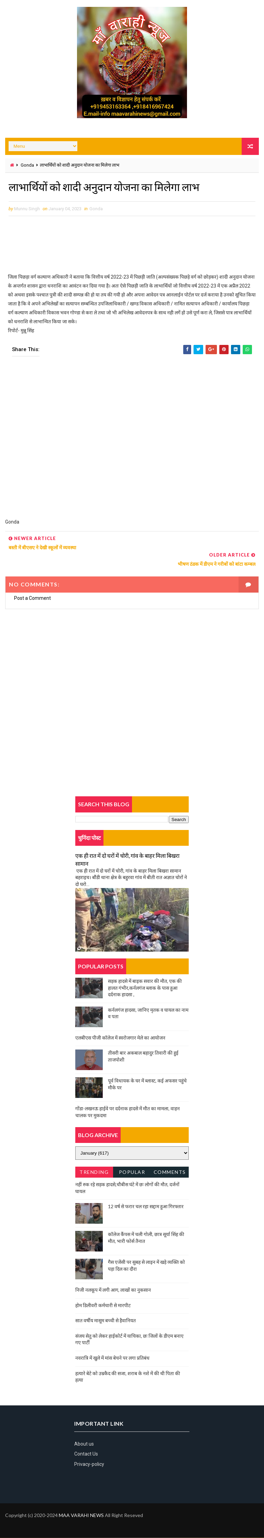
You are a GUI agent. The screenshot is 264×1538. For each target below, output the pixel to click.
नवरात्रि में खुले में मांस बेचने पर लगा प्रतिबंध (112, 1358)
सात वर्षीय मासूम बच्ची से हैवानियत (105, 1321)
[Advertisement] (131, 442)
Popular (132, 1172)
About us (84, 1444)
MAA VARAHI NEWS (81, 1515)
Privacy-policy (89, 1464)
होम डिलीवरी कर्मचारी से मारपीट (103, 1305)
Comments (170, 1172)
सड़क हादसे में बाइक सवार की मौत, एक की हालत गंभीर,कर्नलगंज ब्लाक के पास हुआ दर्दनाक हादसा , (145, 987)
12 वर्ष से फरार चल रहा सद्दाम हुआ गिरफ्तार (146, 1207)
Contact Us (86, 1454)
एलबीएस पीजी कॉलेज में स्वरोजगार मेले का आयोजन (120, 1038)
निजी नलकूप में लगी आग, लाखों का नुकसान (113, 1290)
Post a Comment (32, 598)
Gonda (27, 165)
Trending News (94, 1173)
